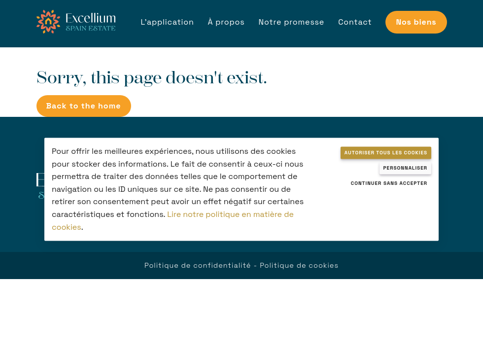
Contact (355, 22)
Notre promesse (292, 22)
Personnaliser (405, 168)
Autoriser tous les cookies (386, 152)
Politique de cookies (299, 265)
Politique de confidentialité (197, 265)
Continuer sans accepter (389, 183)
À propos (226, 22)
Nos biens (416, 22)
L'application (167, 22)
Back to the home (83, 106)
